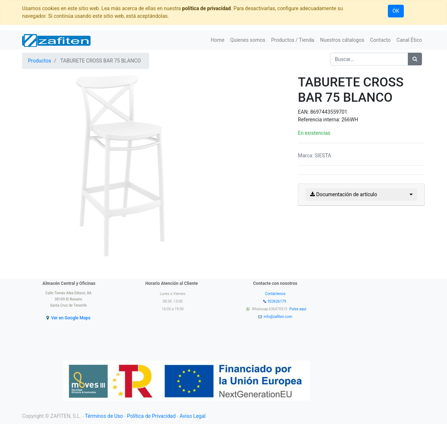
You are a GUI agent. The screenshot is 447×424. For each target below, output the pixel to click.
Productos (39, 61)
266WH (349, 119)
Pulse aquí (298, 309)
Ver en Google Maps (70, 317)
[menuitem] (217, 40)
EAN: (304, 112)
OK (396, 11)
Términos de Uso (104, 416)
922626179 (277, 301)
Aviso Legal (193, 416)
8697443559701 (328, 112)
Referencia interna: (319, 119)
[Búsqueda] (415, 59)
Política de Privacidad (151, 416)
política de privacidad (206, 8)
